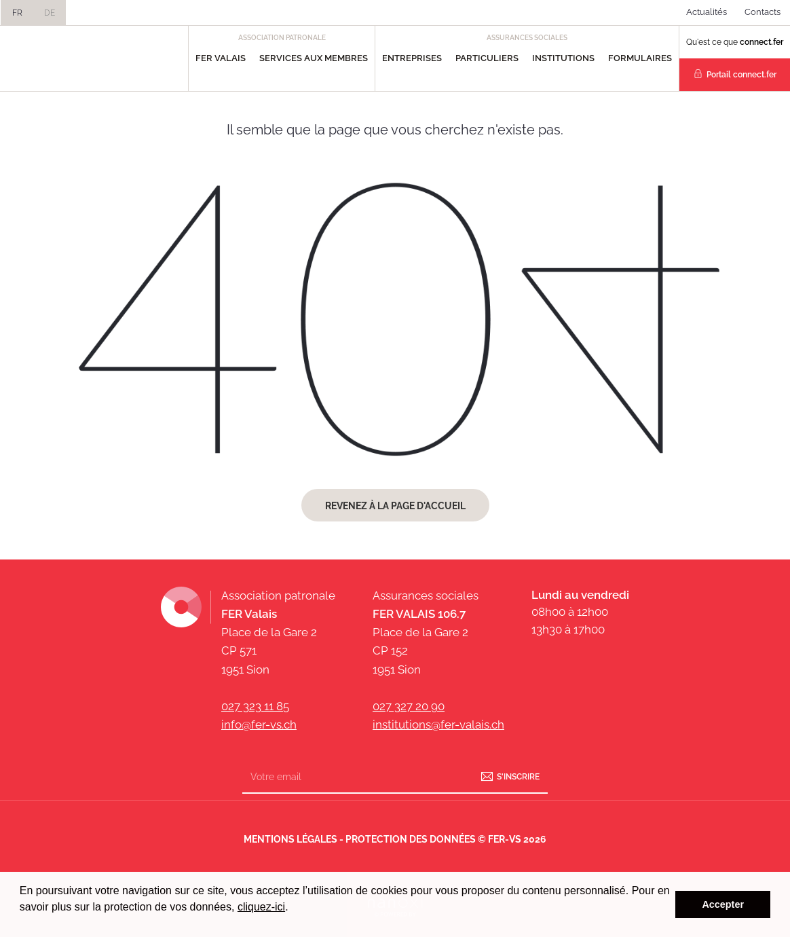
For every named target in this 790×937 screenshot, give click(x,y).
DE (49, 13)
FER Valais (220, 58)
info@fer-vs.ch (259, 724)
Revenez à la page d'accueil (395, 505)
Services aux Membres (313, 58)
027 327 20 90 (409, 706)
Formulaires (640, 58)
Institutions (563, 58)
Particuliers (487, 58)
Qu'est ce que (734, 42)
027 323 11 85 (255, 706)
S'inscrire (518, 777)
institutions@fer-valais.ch (438, 724)
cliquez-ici (261, 907)
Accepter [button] (723, 904)
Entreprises (412, 58)
